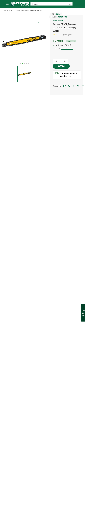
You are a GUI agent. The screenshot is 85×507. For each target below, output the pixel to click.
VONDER (60, 20)
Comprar (61, 66)
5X (59, 49)
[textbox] (51, 4)
